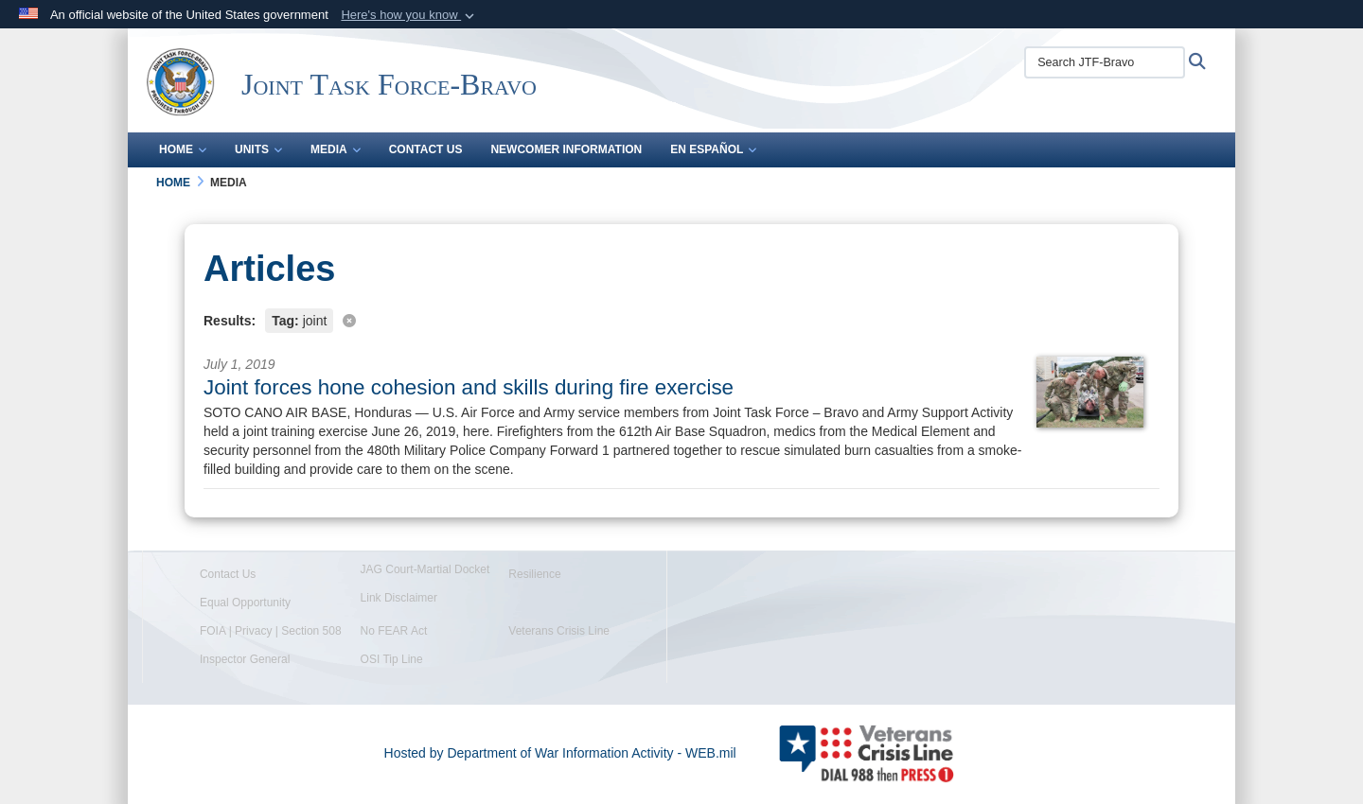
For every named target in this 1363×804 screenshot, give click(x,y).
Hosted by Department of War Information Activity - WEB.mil (560, 752)
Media (335, 149)
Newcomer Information (566, 149)
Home (182, 149)
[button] (409, 15)
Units (258, 149)
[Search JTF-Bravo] (1104, 62)
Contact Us (426, 149)
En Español (713, 149)
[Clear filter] (681, 319)
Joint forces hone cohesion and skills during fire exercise (469, 387)
